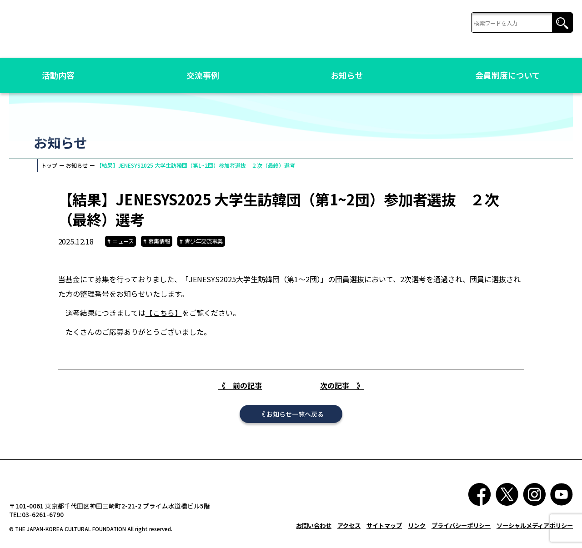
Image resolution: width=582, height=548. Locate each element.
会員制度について (507, 75)
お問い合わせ (313, 534)
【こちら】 (164, 314)
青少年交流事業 (204, 241)
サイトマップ (384, 534)
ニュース (123, 241)
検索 (562, 23)
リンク (417, 534)
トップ (49, 165)
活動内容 (58, 75)
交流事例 (202, 75)
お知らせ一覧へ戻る (295, 422)
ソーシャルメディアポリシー (535, 534)
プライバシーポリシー (461, 534)
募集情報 (159, 241)
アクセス (349, 534)
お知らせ (347, 75)
